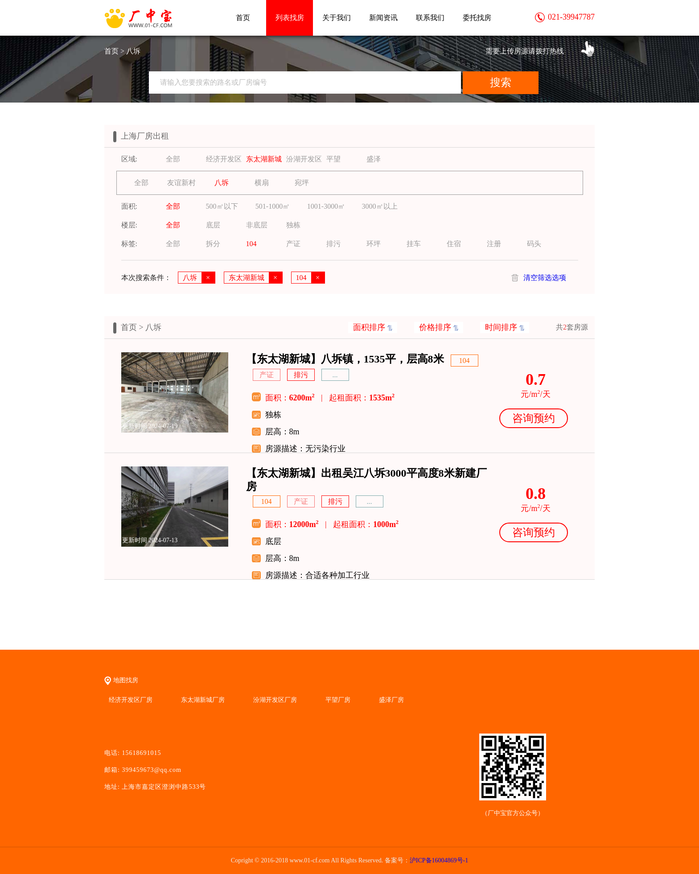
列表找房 (289, 17)
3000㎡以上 (380, 206)
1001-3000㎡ (326, 206)
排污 (333, 243)
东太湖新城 (264, 159)
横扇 (262, 182)
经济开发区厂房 (130, 700)
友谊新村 (181, 182)
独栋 (293, 225)
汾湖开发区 (304, 159)
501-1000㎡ (272, 206)
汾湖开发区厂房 (275, 700)
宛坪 (302, 182)
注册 (494, 243)
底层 (213, 225)
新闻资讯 (383, 17)
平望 (333, 159)
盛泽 (373, 159)
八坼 (221, 182)
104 (251, 243)
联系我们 (430, 17)
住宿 (454, 243)
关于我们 (336, 17)
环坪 (373, 243)
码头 (534, 243)
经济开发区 (224, 159)
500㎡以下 (222, 206)
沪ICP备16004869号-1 (439, 860)
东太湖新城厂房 (203, 700)
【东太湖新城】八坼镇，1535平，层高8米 (345, 359)
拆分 (213, 243)
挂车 (414, 243)
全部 (173, 159)
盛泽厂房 (391, 700)
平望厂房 (337, 700)
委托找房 (477, 17)
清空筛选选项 (544, 277)
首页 (243, 17)
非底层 (256, 225)
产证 (293, 243)
